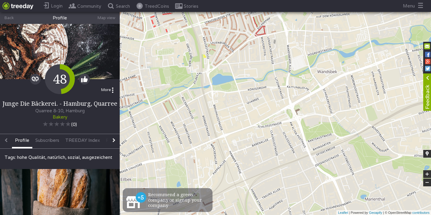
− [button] (427, 182)
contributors (421, 212)
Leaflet (343, 212)
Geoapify (375, 212)
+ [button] (427, 174)
